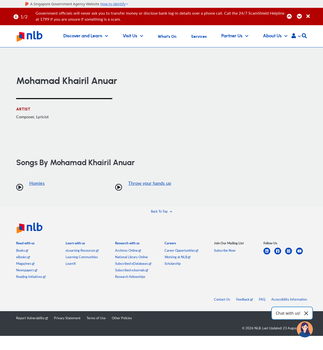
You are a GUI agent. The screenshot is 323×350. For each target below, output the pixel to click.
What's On (167, 37)
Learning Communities (82, 257)
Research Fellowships (130, 276)
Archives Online (128, 250)
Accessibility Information (289, 299)
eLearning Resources (82, 250)
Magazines (25, 263)
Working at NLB (178, 257)
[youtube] (301, 254)
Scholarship (173, 263)
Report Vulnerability (32, 318)
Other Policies (122, 318)
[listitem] (25, 244)
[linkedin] (268, 254)
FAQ (262, 299)
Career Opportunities (181, 250)
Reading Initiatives (31, 276)
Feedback (244, 299)
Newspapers (26, 270)
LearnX (71, 263)
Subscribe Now (224, 250)
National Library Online (131, 257)
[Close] (314, 13)
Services (199, 37)
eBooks (23, 257)
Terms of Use (96, 318)
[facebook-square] (279, 254)
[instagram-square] (290, 254)
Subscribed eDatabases (133, 263)
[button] (296, 36)
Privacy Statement (67, 318)
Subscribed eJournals (131, 270)
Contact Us (222, 299)
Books (22, 250)
